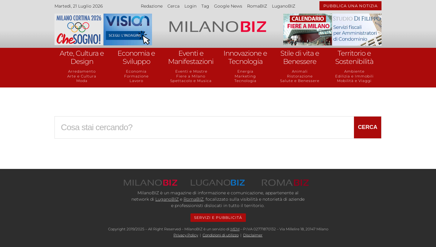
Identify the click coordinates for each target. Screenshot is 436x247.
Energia (245, 71)
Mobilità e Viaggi (354, 80)
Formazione (136, 76)
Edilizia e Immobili (354, 76)
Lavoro (136, 80)
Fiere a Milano (190, 76)
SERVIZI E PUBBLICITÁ (218, 217)
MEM (234, 229)
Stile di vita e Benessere (299, 57)
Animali (300, 71)
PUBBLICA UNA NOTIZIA (350, 5)
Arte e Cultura (81, 76)
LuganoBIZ (283, 6)
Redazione (152, 6)
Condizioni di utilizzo (221, 235)
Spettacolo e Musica (191, 80)
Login (190, 6)
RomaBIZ (257, 6)
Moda (82, 80)
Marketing (245, 76)
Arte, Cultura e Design (82, 57)
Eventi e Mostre (190, 71)
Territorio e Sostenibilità (354, 57)
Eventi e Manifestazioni (190, 57)
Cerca (173, 6)
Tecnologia (245, 80)
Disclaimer (253, 235)
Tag (205, 6)
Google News (228, 6)
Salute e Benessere (299, 80)
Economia (136, 71)
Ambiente (354, 71)
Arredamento (82, 71)
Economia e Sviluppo (136, 57)
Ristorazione (300, 76)
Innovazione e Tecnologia (245, 57)
